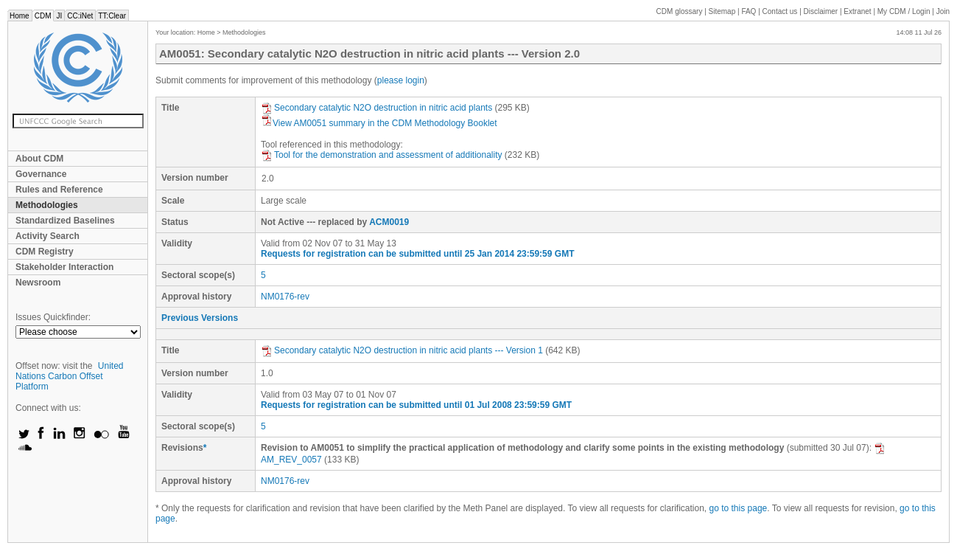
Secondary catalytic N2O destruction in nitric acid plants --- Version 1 (402, 350)
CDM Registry (44, 251)
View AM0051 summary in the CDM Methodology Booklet (379, 123)
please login (400, 80)
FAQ (748, 11)
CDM (43, 16)
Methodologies (46, 205)
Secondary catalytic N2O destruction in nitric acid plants (376, 108)
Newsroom (37, 282)
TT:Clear (112, 16)
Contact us (780, 11)
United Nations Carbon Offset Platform (69, 376)
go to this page (738, 508)
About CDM (39, 158)
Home (19, 16)
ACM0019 (389, 222)
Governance (40, 174)
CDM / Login (904, 11)
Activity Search (47, 236)
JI (59, 16)
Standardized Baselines (65, 220)
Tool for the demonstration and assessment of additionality (381, 155)
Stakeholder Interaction (64, 267)
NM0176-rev (285, 296)
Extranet (857, 11)
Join (943, 11)
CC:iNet (80, 16)
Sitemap (722, 11)
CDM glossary (679, 11)
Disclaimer (821, 11)
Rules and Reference (59, 189)
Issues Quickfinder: (53, 317)
